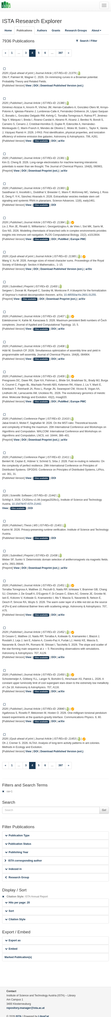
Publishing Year (16, 852)
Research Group (17, 877)
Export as (13, 940)
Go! (104, 810)
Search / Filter (86, 40)
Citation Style (15, 919)
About (96, 30)
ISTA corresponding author (23, 860)
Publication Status (18, 843)
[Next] (68, 53)
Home (8, 30)
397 (60, 52)
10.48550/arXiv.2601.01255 (80, 294)
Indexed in (13, 869)
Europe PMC (78, 239)
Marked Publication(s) (18, 957)
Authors (42, 30)
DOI (35, 85)
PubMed (63, 239)
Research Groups (76, 30)
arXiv (61, 140)
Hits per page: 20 (17, 902)
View (28, 85)
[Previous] (5, 53)
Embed (11, 948)
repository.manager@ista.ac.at (25, 1007)
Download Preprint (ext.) (43, 170)
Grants (56, 30)
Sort (9, 910)
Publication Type (17, 835)
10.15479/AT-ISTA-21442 (26, 503)
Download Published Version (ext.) (61, 85)
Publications (24, 30)
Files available (41, 141)
